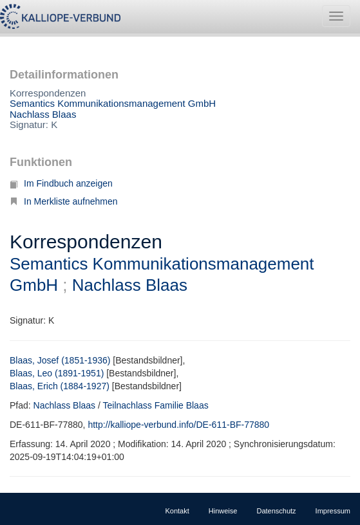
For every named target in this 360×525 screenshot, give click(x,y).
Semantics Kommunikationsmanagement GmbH (113, 103)
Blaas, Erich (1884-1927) (59, 386)
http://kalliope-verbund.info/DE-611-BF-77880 (178, 424)
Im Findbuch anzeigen (61, 183)
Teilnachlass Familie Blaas (156, 405)
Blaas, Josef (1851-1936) (60, 360)
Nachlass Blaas (43, 114)
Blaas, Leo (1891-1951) (57, 373)
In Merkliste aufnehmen (64, 201)
